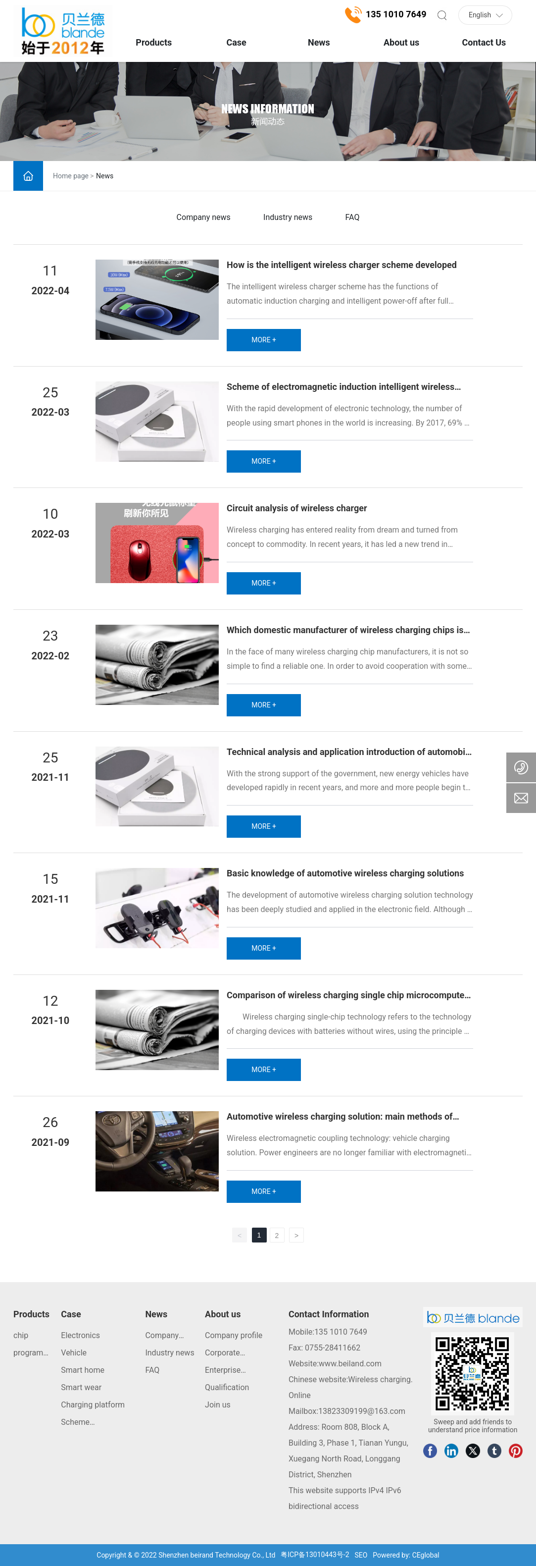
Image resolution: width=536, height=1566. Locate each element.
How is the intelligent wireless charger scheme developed (342, 265)
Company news (204, 217)
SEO (361, 1555)
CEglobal (425, 1555)
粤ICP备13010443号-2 (315, 1555)
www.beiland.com (350, 1363)
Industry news (287, 217)
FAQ (352, 217)
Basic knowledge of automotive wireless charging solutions (345, 873)
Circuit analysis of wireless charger (297, 508)
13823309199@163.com (361, 1411)
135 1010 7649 (340, 1332)
